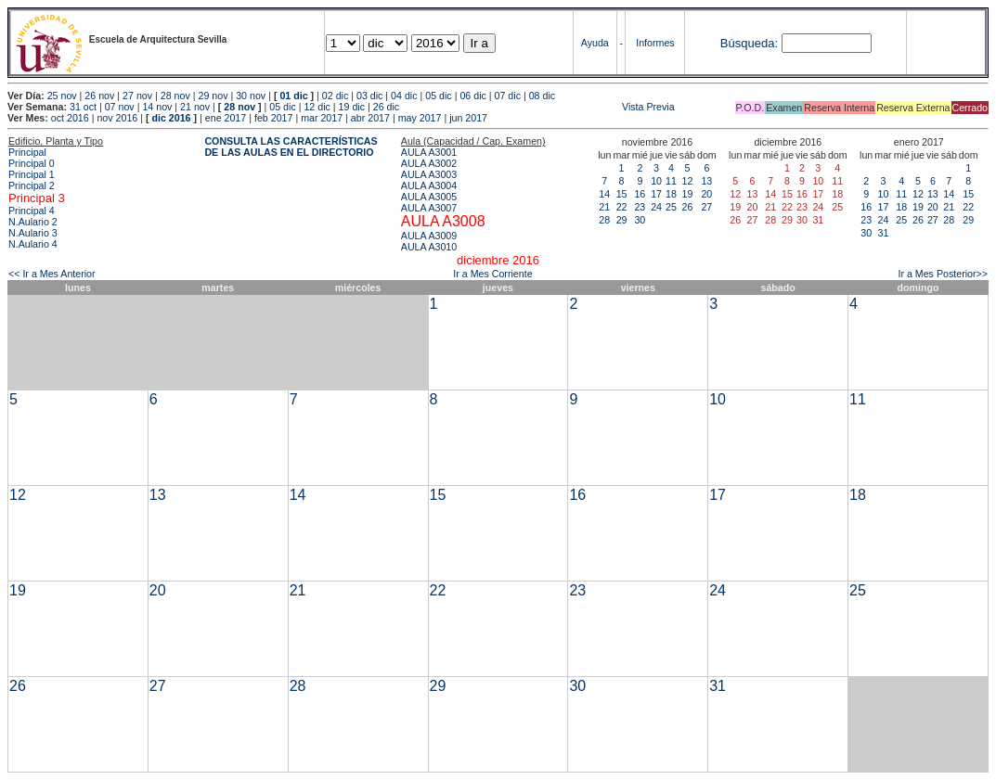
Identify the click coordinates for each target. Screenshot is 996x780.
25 (671, 206)
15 (621, 193)
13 (706, 180)
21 (604, 206)
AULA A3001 (429, 152)
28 (604, 219)
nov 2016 (117, 117)
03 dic (369, 95)
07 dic (508, 95)
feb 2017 (273, 117)
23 (639, 206)
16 (639, 193)
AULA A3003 (429, 174)
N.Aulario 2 (33, 221)
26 (686, 206)
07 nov (120, 106)
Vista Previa (538, 106)
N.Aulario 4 (33, 243)
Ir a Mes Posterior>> (943, 273)
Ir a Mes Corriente (492, 273)
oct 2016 (70, 117)
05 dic (438, 95)
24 (656, 206)
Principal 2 (31, 185)
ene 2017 (225, 117)
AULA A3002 (429, 163)
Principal (27, 152)
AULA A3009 (429, 235)
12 (686, 180)
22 (621, 206)
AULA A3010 (429, 246)
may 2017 (420, 117)
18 (671, 193)
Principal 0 (31, 163)
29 (621, 219)
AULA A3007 (429, 207)
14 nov (157, 106)
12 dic (317, 106)
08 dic (542, 95)
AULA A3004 (429, 185)
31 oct (83, 106)
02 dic (335, 95)
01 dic (293, 95)
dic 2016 (170, 117)
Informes (655, 42)
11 (671, 180)
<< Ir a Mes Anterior (52, 273)
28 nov (175, 95)
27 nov (137, 95)
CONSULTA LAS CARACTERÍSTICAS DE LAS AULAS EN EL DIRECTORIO (290, 146)
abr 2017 (370, 117)
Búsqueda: (749, 43)
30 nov (250, 95)
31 (883, 232)
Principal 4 (31, 210)
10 (656, 180)
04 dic (404, 95)
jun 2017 (468, 117)
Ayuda (595, 42)
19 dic (352, 106)
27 (706, 206)
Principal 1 (31, 174)
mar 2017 (322, 117)
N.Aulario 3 (33, 232)
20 (706, 193)
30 (639, 219)
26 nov (99, 95)
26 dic (386, 106)
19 (686, 193)
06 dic (472, 95)
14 (604, 193)
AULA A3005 (429, 196)
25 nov (62, 95)
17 (656, 193)
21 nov (195, 106)
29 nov (212, 95)
